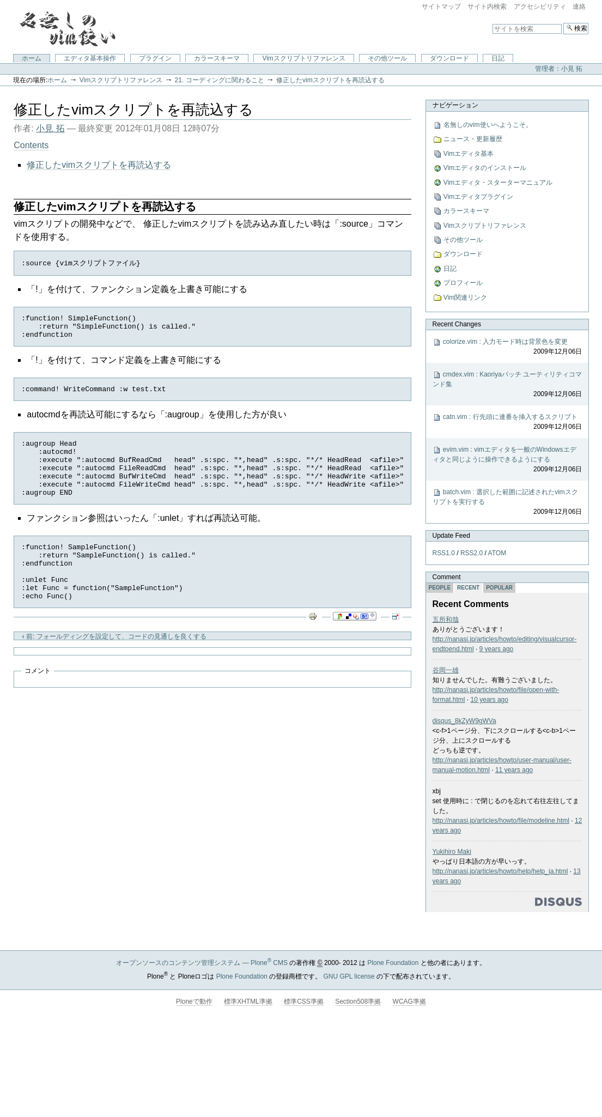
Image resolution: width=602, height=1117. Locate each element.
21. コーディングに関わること (219, 80)
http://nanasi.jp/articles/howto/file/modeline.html (500, 820)
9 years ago (496, 649)
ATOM (497, 553)
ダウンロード (449, 58)
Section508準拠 (358, 1001)
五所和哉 (445, 619)
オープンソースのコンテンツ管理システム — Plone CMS (202, 963)
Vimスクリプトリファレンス (303, 58)
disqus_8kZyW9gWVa (464, 721)
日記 (497, 58)
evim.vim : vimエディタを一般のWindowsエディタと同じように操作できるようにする (507, 460)
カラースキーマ (217, 58)
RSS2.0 (471, 553)
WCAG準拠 (409, 1001)
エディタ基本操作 (90, 58)
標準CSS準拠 (304, 1001)
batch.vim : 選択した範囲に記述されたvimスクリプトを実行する (507, 502)
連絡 (579, 6)
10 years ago (489, 699)
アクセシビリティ (540, 6)
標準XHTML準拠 (248, 1001)
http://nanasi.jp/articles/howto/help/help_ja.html (500, 871)
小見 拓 (50, 128)
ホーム (31, 58)
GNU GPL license (348, 976)
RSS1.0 (443, 553)
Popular (499, 588)
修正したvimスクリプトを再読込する (330, 80)
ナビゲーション (455, 105)
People (439, 588)
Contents (31, 145)
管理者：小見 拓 (558, 68)
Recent (468, 588)
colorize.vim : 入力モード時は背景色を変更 (507, 347)
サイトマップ (441, 6)
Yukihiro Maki (451, 851)
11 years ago (514, 770)
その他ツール (387, 58)
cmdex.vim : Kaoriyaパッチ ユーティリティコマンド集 (507, 385)
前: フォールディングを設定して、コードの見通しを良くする (113, 666)
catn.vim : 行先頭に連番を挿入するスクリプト (507, 422)
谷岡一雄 (445, 670)
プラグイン (155, 58)
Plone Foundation (392, 963)
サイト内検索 (487, 6)
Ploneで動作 (194, 1001)
